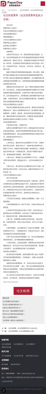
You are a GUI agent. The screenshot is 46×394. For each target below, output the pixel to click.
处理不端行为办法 (32, 356)
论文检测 (23, 291)
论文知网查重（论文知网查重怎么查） (21, 331)
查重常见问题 (6, 347)
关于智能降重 (6, 356)
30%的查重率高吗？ (10, 34)
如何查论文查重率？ (10, 46)
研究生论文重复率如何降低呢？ (14, 314)
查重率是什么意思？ (10, 28)
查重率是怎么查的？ (10, 43)
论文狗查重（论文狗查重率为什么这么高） (23, 328)
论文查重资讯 (12, 10)
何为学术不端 (18, 356)
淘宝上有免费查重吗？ (10, 317)
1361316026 (10, 373)
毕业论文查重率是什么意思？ (13, 31)
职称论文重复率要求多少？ (12, 308)
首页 (3, 10)
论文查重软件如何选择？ (11, 301)
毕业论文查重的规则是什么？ (13, 304)
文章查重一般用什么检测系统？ (14, 320)
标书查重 (5, 364)
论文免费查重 (6, 344)
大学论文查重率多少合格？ (12, 40)
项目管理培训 (15, 364)
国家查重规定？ (8, 37)
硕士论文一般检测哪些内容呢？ (14, 311)
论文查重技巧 (30, 344)
